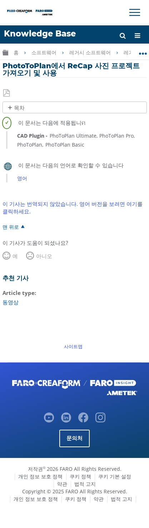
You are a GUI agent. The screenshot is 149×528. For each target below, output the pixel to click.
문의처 (74, 438)
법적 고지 (85, 483)
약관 (62, 483)
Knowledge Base (40, 34)
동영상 (11, 302)
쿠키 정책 (80, 476)
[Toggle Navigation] (135, 12)
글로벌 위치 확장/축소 (143, 51)
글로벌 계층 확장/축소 (5, 52)
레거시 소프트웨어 (90, 52)
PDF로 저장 (7, 93)
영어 (22, 178)
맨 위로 (11, 226)
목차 (19, 108)
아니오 (44, 256)
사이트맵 (73, 346)
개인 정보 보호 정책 (40, 476)
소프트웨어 (44, 52)
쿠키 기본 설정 (114, 476)
